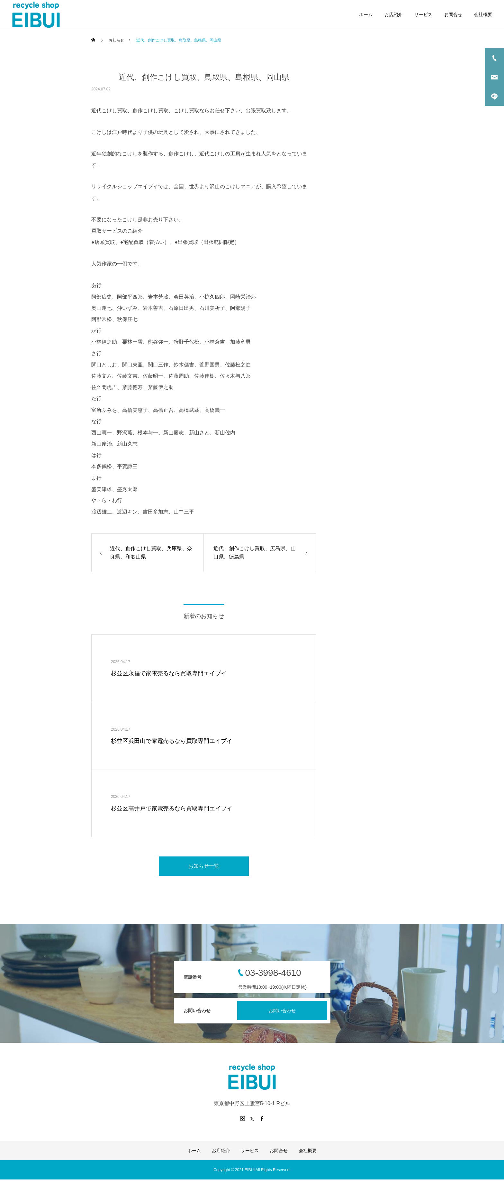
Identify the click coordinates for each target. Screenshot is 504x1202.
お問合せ (453, 14)
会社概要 (483, 14)
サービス (423, 14)
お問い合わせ (282, 1010)
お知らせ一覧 (203, 866)
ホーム (366, 14)
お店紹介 (393, 14)
